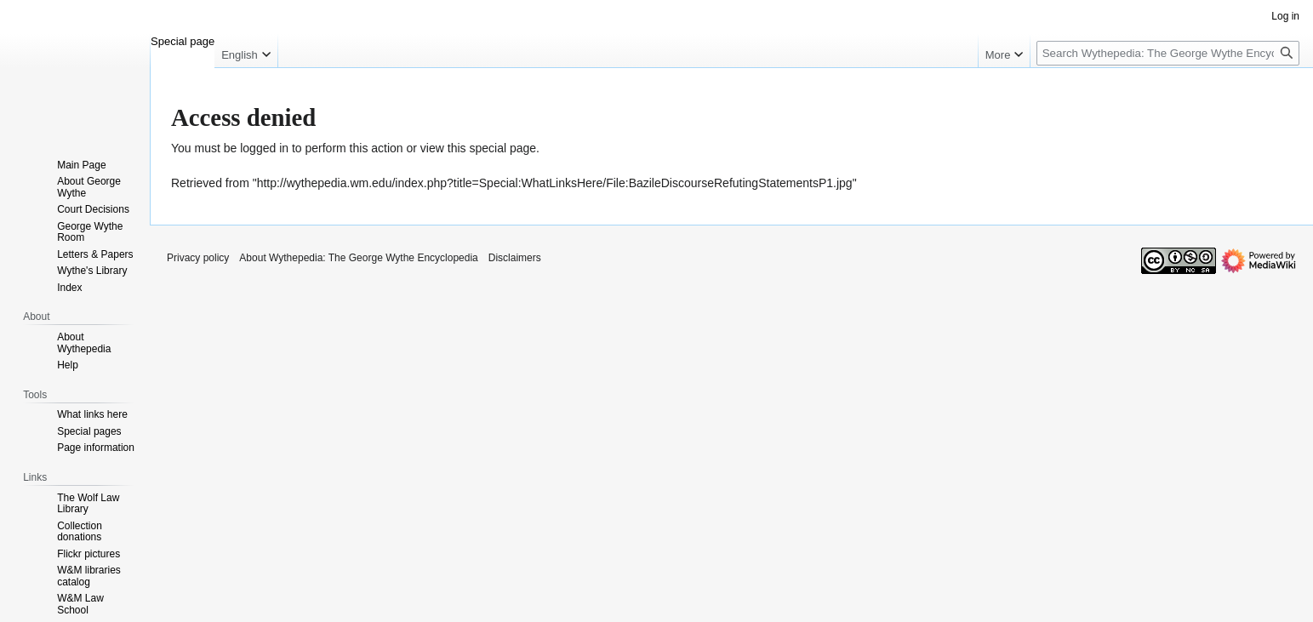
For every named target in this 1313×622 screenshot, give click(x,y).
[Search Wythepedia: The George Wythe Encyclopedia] (1167, 53)
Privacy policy (198, 258)
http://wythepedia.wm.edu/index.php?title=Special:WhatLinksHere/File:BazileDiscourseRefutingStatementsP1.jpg (555, 183)
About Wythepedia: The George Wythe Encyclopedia (358, 258)
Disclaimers (514, 258)
